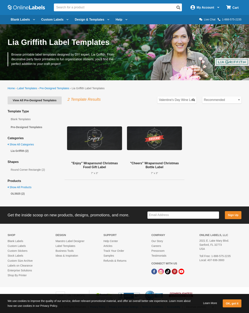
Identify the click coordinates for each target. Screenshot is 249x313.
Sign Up (233, 215)
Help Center (110, 241)
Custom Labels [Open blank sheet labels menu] (55, 19)
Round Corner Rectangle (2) (28, 169)
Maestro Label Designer (69, 241)
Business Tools (64, 250)
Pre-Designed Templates (54, 88)
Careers (156, 245)
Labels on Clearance (20, 265)
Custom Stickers (17, 250)
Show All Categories (21, 144)
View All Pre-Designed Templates (34, 100)
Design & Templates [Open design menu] (92, 19)
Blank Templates (21, 119)
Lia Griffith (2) (20, 150)
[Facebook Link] (154, 271)
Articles (107, 245)
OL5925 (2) (18, 193)
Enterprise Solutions (20, 270)
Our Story (157, 241)
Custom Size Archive (20, 260)
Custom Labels (17, 245)
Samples (108, 255)
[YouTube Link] (181, 271)
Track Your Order (113, 250)
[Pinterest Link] (175, 271)
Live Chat (207, 19)
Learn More (210, 303)
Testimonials (158, 255)
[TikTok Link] (168, 271)
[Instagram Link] (161, 271)
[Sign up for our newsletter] (183, 215)
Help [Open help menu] (121, 19)
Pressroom (158, 250)
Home (11, 88)
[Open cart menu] (232, 7)
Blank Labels (15, 241)
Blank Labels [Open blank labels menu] (23, 19)
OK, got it (232, 303)
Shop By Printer (17, 275)
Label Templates (27, 88)
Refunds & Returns (114, 260)
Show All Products (20, 187)
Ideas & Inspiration (66, 255)
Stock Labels (15, 255)
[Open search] (178, 7)
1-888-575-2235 (229, 19)
